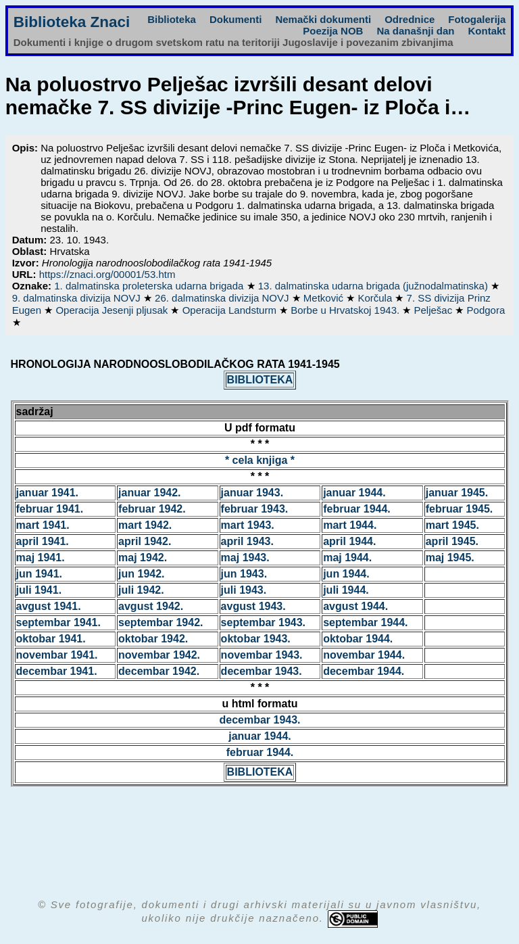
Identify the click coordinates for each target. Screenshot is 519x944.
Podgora (486, 310)
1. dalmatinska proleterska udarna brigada (150, 285)
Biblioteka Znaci (72, 22)
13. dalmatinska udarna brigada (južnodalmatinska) (374, 285)
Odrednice (410, 19)
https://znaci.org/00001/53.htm (107, 274)
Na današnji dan (415, 31)
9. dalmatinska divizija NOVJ (77, 298)
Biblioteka (171, 19)
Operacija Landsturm (230, 310)
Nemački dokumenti (323, 19)
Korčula (376, 298)
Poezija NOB (333, 31)
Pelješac (434, 310)
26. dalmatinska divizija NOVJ (223, 298)
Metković (324, 298)
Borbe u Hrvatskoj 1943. (346, 310)
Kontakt (486, 31)
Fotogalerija (476, 19)
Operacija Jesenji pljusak (112, 310)
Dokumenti (235, 19)
